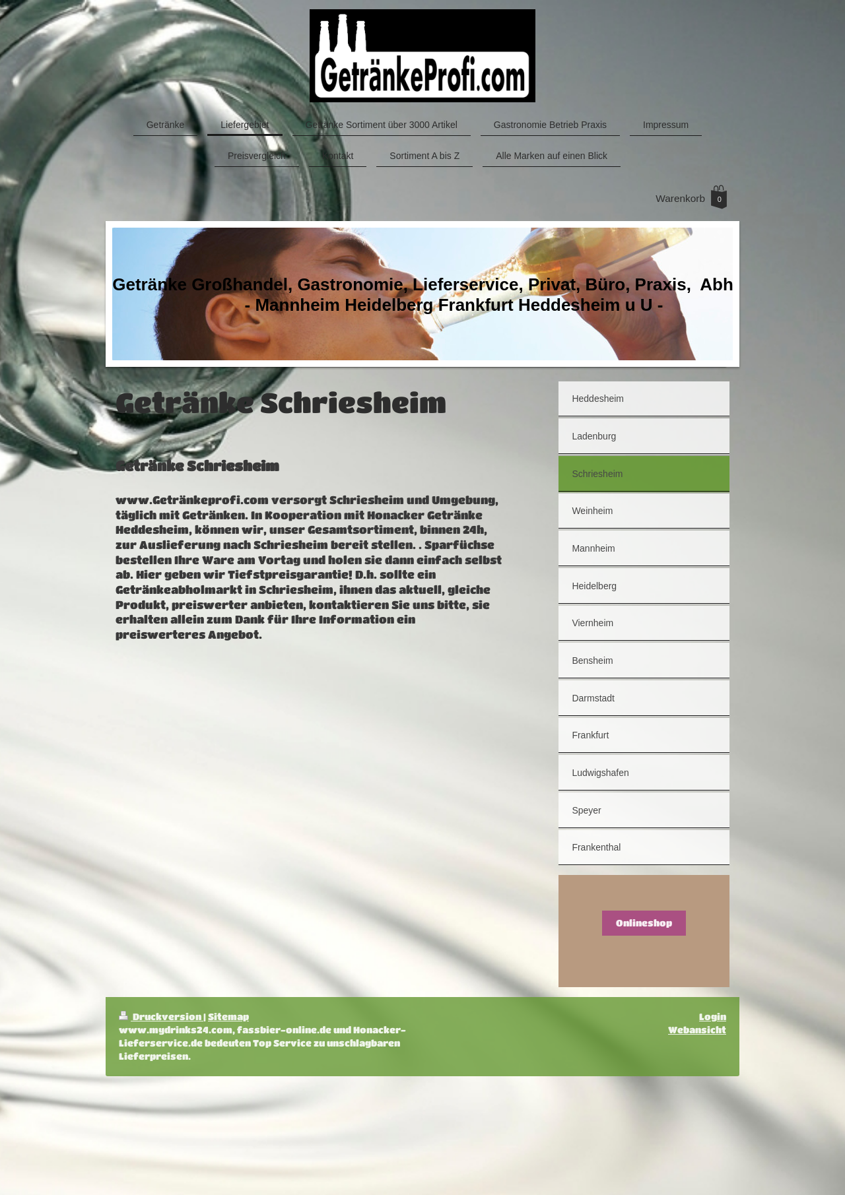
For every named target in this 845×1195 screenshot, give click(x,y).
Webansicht (697, 1029)
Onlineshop (644, 922)
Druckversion (161, 1016)
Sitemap (228, 1016)
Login (712, 1016)
